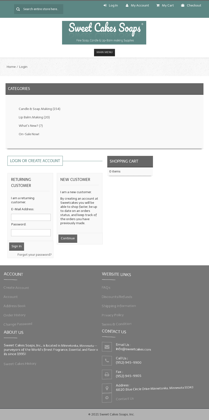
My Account (137, 5)
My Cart (165, 5)
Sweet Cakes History (22, 363)
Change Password (20, 322)
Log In (111, 5)
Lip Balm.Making (34, 117)
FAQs (108, 288)
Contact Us (125, 397)
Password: (18, 224)
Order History (16, 314)
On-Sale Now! (29, 134)
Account (13, 296)
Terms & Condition (118, 322)
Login (23, 67)
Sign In (17, 246)
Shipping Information (120, 305)
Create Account (18, 288)
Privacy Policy (115, 314)
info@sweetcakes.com (134, 350)
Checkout (191, 5)
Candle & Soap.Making (39, 109)
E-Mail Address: (22, 209)
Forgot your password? (35, 255)
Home (11, 67)
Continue (68, 238)
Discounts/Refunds (119, 296)
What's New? (31, 126)
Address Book (16, 305)
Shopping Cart (124, 161)
